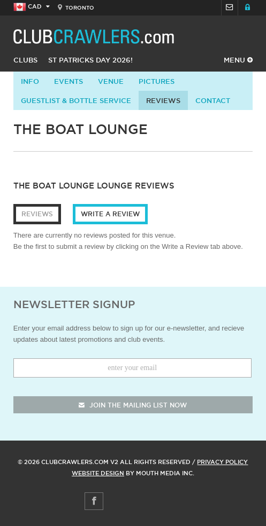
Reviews (163, 100)
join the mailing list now (133, 405)
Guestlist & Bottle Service (76, 100)
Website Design (98, 473)
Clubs (25, 60)
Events (68, 81)
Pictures (156, 81)
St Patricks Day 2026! (90, 60)
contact (212, 100)
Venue (111, 81)
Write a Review (110, 213)
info (30, 81)
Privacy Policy (222, 462)
